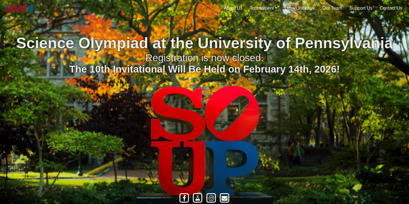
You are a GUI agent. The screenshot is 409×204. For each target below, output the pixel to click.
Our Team (332, 8)
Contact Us (391, 8)
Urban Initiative (300, 8)
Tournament (262, 8)
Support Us (361, 8)
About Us (233, 8)
